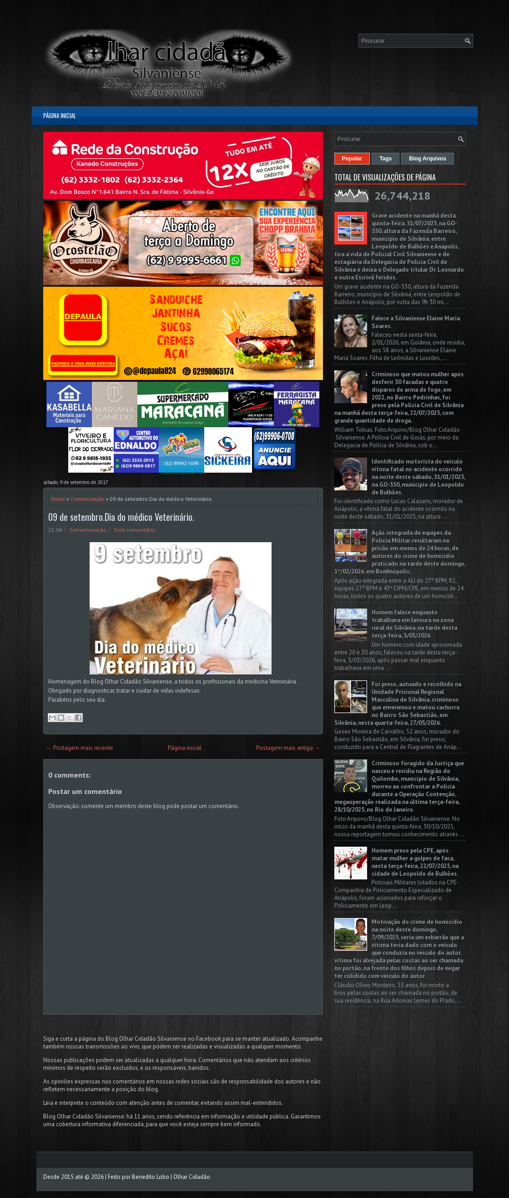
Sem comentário (134, 529)
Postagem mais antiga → (288, 748)
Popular (352, 158)
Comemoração (88, 498)
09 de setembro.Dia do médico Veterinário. (121, 516)
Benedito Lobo (150, 1177)
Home (58, 498)
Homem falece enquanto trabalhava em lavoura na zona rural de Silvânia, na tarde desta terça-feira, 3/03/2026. (414, 624)
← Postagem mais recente (79, 748)
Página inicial (59, 115)
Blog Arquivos (427, 158)
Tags (385, 158)
